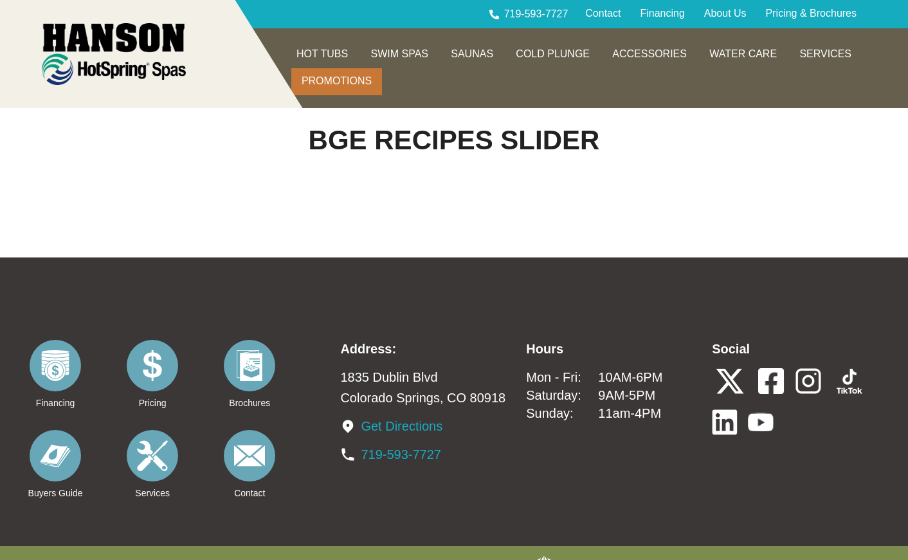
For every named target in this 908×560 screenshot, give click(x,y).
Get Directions (401, 426)
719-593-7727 (536, 13)
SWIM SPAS (399, 53)
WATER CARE (743, 53)
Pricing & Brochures (811, 13)
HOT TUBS (322, 53)
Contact (603, 13)
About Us (725, 13)
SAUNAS (472, 53)
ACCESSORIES (649, 53)
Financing (662, 13)
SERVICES (825, 53)
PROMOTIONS (337, 80)
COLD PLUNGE (553, 53)
